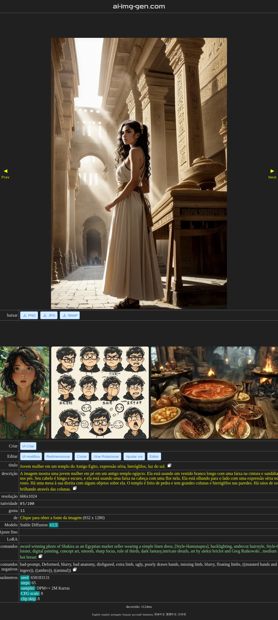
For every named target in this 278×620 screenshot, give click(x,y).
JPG (49, 315)
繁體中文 (171, 614)
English (96, 614)
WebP (69, 315)
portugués (116, 614)
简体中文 (159, 614)
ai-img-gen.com (139, 6)
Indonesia (148, 614)
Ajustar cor (134, 457)
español (105, 614)
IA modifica (31, 457)
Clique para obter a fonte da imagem (51, 517)
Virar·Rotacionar (106, 457)
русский (136, 614)
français (127, 614)
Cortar (82, 457)
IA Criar (28, 446)
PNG (29, 315)
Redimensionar (58, 457)
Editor (154, 457)
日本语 (182, 614)
